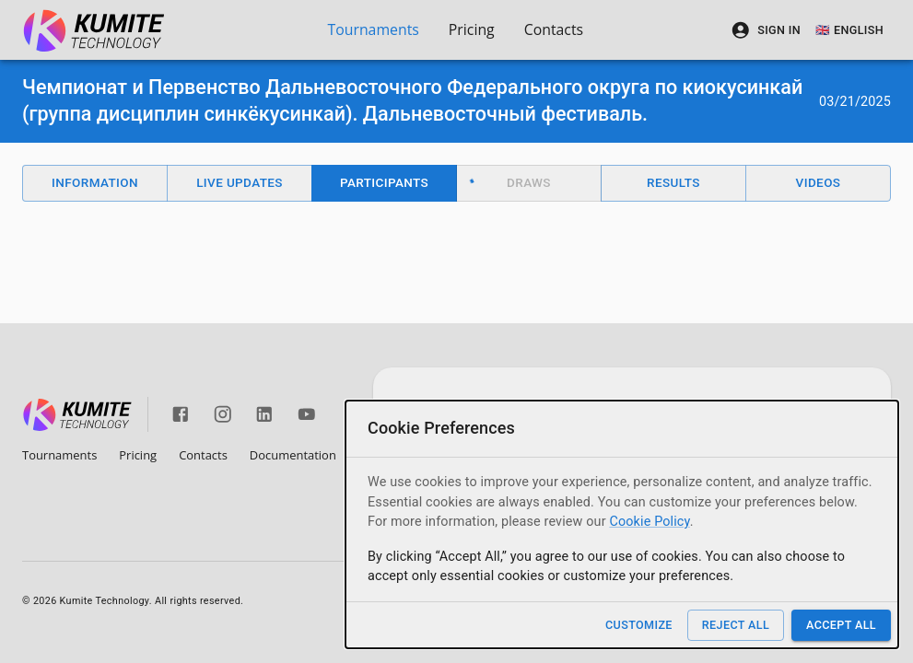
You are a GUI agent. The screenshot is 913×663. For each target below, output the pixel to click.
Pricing (472, 29)
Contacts (553, 29)
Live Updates (239, 182)
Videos (818, 182)
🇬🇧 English (849, 30)
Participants (384, 182)
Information (95, 182)
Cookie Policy (649, 521)
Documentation (293, 455)
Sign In (766, 30)
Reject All (735, 625)
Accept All (841, 625)
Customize (639, 625)
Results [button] (673, 182)
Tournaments (372, 29)
